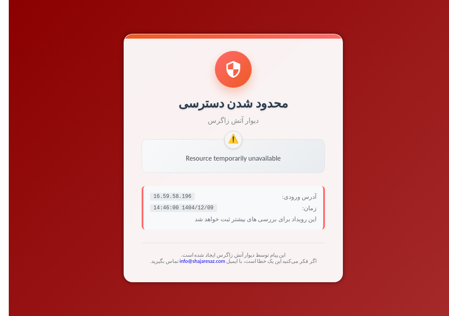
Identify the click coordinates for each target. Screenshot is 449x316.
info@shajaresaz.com (194, 261)
